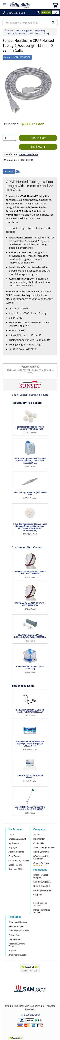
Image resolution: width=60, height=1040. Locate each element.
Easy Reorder (14, 856)
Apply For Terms (16, 852)
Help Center (39, 839)
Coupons (37, 895)
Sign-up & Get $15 (42, 882)
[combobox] (9, 138)
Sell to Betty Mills (41, 852)
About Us (37, 834)
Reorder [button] (46, 12)
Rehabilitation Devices (18, 930)
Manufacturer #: (12, 160)
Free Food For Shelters (40, 904)
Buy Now (38, 147)
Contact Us (38, 843)
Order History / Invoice (18, 860)
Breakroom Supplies (18, 955)
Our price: (11, 124)
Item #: (7, 57)
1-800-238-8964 (24, 370)
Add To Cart (38, 138)
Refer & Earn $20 (41, 886)
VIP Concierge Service (44, 847)
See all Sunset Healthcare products (30, 395)
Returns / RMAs (15, 869)
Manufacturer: (11, 154)
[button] (38, 12)
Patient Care (14, 935)
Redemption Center (42, 890)
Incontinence (14, 939)
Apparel (12, 950)
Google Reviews (41, 863)
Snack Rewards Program (40, 876)
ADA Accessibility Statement (41, 857)
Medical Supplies (16, 926)
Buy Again (13, 847)
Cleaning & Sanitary (17, 922)
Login (11, 834)
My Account (13, 843)
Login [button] (55, 12)
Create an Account (17, 839)
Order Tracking (15, 865)
